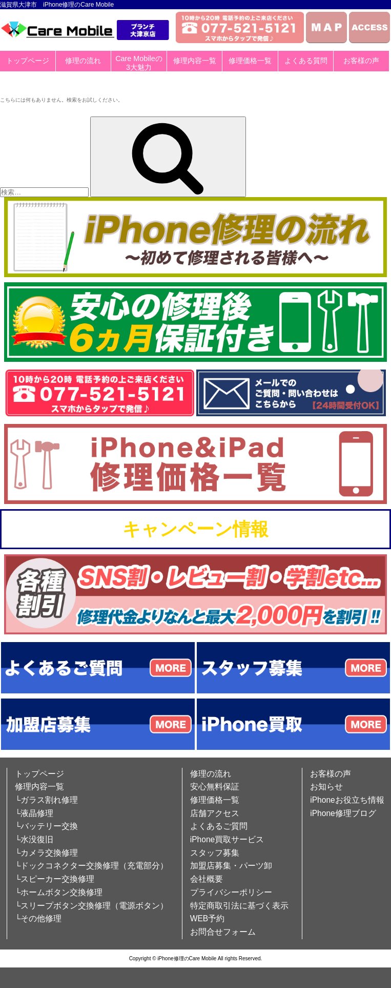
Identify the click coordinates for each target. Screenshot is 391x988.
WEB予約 (207, 918)
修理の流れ (83, 60)
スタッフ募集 (214, 852)
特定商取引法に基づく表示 (239, 905)
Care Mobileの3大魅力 (138, 62)
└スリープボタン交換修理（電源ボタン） (91, 905)
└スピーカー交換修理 (54, 879)
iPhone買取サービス (227, 839)
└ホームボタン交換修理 (58, 892)
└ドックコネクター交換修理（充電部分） (91, 865)
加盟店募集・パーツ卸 (231, 865)
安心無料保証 (214, 786)
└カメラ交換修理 (46, 852)
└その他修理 (38, 918)
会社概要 (206, 879)
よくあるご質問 (219, 826)
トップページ (27, 60)
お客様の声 (361, 60)
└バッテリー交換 (46, 826)
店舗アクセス (214, 813)
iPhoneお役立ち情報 (347, 800)
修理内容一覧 (194, 60)
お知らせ (326, 786)
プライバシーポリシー (231, 892)
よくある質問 (305, 60)
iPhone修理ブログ (343, 813)
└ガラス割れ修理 (46, 800)
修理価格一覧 (250, 60)
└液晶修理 (34, 813)
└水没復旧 (34, 839)
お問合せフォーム (223, 931)
